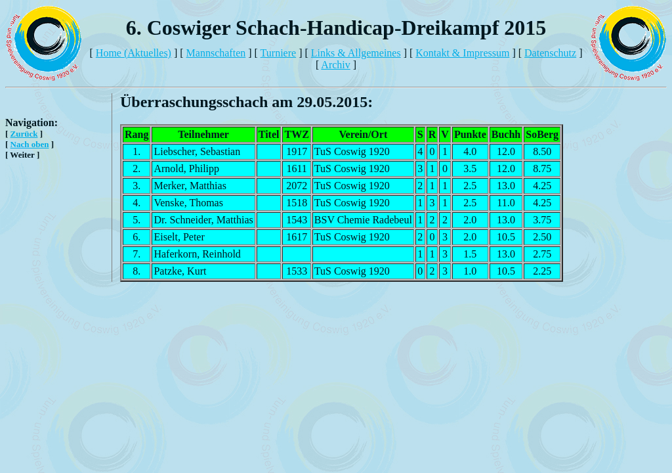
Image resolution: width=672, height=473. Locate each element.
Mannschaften (216, 52)
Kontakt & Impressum (462, 52)
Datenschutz (550, 52)
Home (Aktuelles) (133, 52)
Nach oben (29, 144)
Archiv (335, 64)
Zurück (24, 134)
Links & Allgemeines (356, 52)
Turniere (279, 52)
